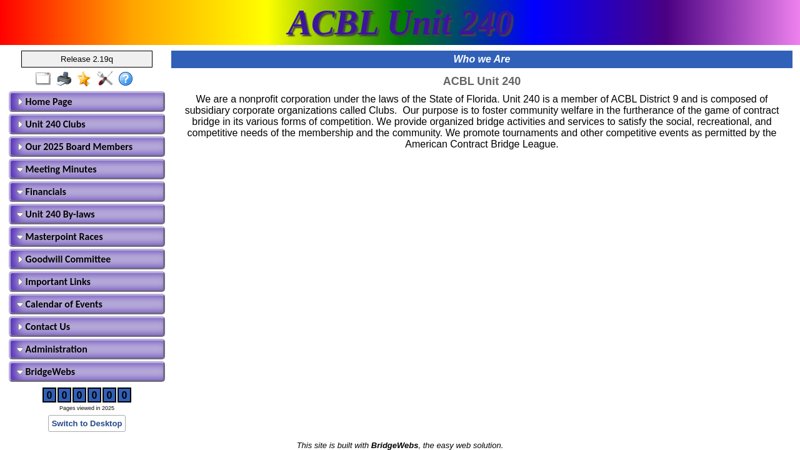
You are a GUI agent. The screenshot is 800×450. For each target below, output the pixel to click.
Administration (52, 349)
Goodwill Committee (64, 259)
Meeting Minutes (57, 169)
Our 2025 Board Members (74, 146)
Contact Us (43, 326)
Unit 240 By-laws (56, 214)
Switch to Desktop (87, 423)
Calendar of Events (59, 304)
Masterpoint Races (60, 236)
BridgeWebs (46, 372)
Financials (41, 192)
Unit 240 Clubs (51, 124)
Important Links (54, 282)
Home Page (44, 102)
